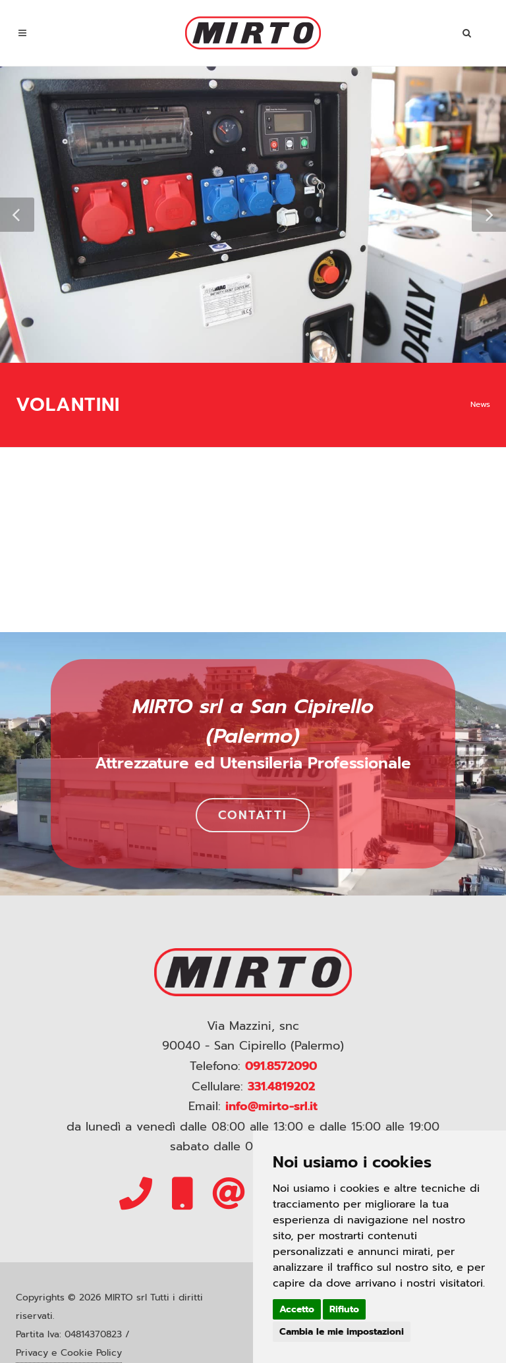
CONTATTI (252, 815)
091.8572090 (281, 1066)
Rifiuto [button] (344, 1309)
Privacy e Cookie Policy (69, 1353)
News (480, 404)
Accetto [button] (296, 1309)
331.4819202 (281, 1086)
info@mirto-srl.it (271, 1106)
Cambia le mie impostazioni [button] (341, 1332)
